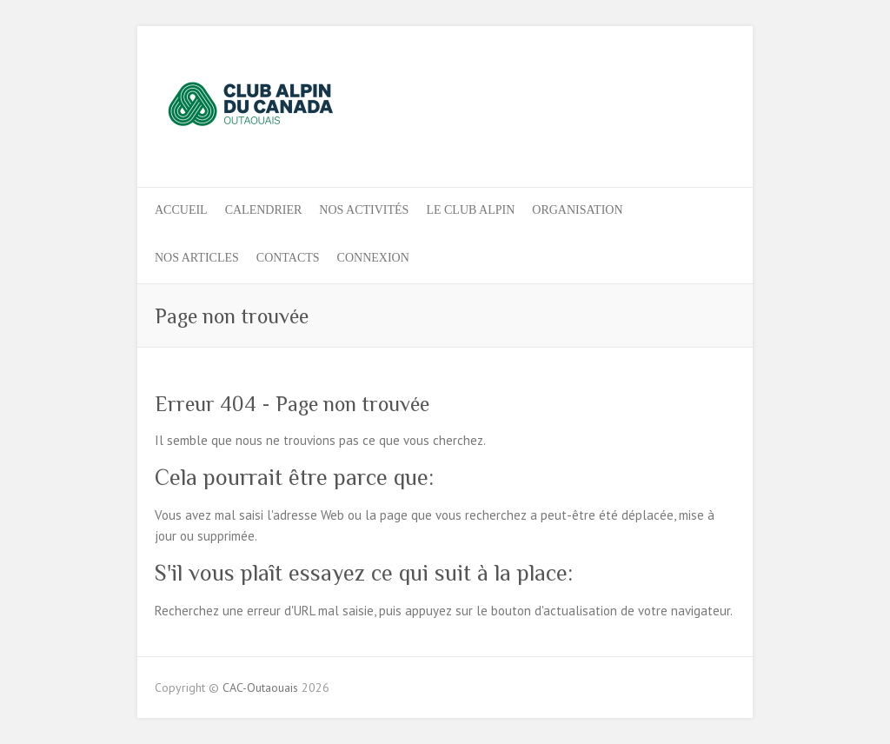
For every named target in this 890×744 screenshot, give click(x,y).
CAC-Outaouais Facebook (661, 89)
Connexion (373, 257)
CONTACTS (288, 257)
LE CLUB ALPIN (470, 209)
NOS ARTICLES (197, 257)
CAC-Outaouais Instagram (690, 89)
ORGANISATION (577, 209)
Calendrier (263, 209)
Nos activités (363, 209)
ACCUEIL (181, 209)
